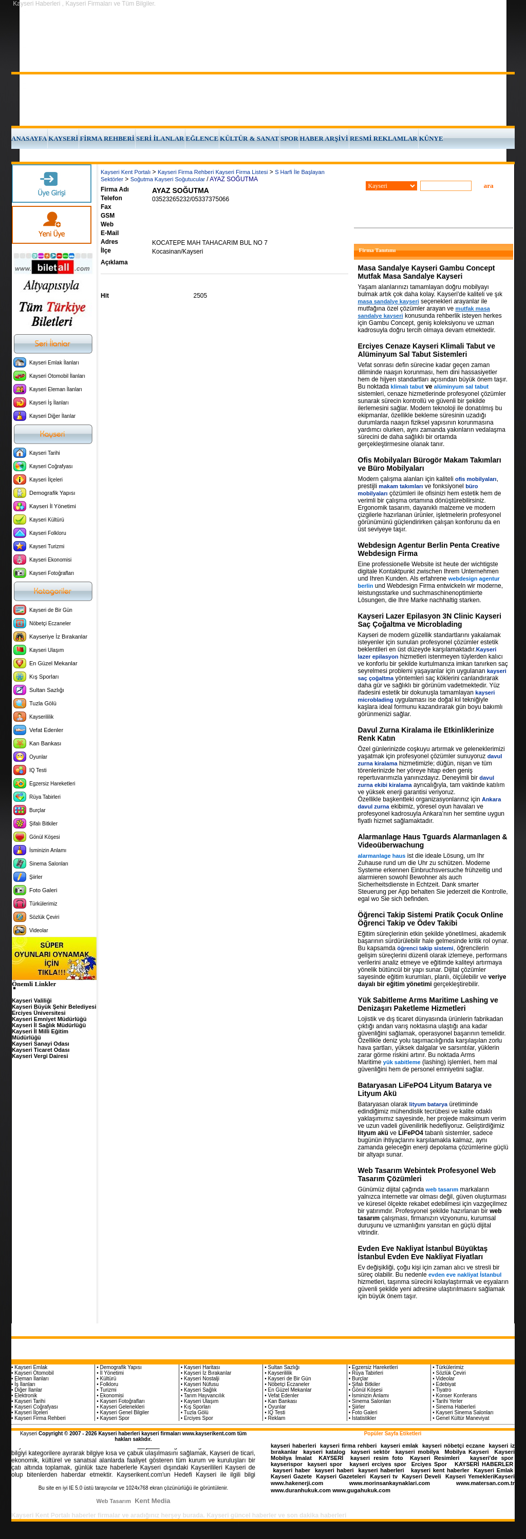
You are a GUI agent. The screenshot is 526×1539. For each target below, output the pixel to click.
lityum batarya (428, 1104)
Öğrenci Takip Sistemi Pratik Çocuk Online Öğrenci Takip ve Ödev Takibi (430, 919)
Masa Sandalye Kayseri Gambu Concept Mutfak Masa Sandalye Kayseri (426, 272)
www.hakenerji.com (297, 1483)
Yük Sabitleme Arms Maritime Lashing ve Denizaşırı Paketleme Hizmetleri (428, 1004)
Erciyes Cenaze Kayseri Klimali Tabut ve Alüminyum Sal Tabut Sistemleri (426, 350)
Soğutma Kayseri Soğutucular (168, 179)
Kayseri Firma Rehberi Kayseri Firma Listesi (213, 172)
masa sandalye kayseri (388, 301)
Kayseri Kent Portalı (126, 172)
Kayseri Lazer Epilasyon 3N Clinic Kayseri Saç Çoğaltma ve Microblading (429, 620)
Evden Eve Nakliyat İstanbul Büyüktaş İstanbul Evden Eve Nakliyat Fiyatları (423, 1252)
